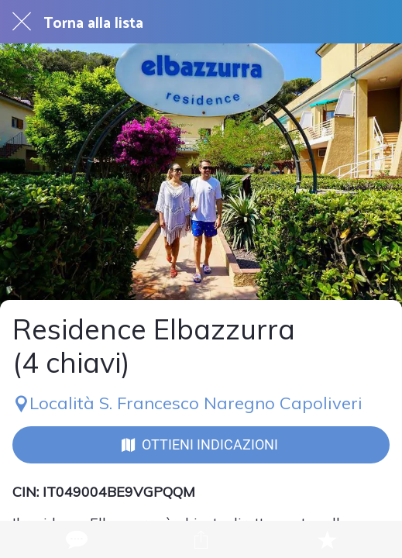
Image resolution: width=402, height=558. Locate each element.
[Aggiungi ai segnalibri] (326, 539)
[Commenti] (75, 539)
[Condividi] (200, 539)
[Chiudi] (21, 21)
